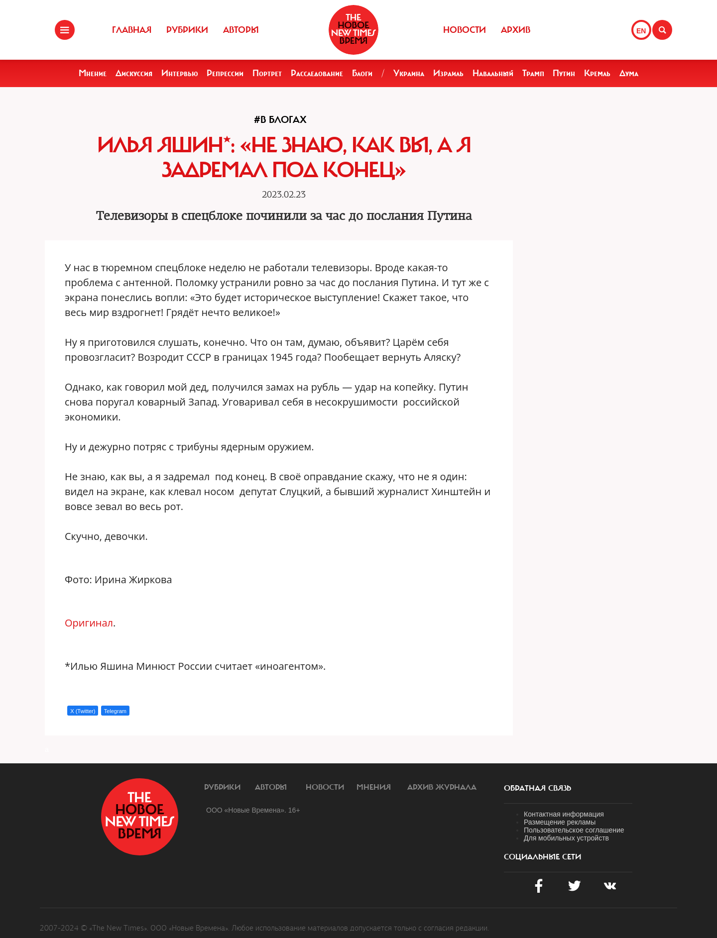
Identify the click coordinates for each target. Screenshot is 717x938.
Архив (515, 29)
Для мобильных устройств (566, 838)
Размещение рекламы (560, 822)
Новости (464, 29)
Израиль (448, 73)
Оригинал (89, 622)
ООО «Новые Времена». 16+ (253, 810)
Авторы (241, 29)
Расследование (317, 73)
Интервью (179, 73)
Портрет (267, 73)
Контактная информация (564, 814)
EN (641, 31)
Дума (628, 73)
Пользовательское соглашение (574, 830)
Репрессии (225, 73)
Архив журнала (442, 787)
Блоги (362, 73)
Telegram (115, 711)
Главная (131, 29)
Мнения (374, 787)
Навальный (493, 73)
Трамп (533, 73)
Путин (564, 73)
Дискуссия (134, 73)
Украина (408, 73)
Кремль (597, 73)
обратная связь (537, 788)
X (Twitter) (82, 711)
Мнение (93, 73)
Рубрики (187, 29)
